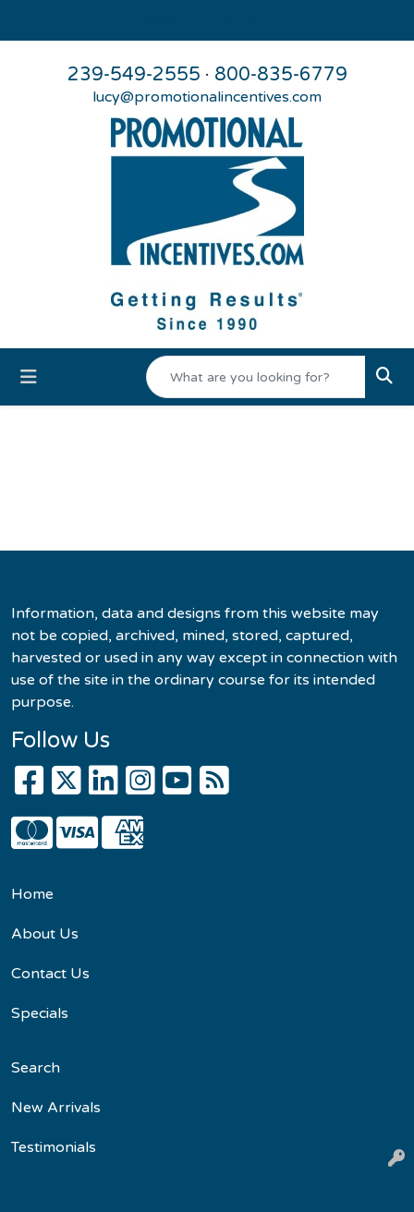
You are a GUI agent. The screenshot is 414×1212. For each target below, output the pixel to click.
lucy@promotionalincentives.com (207, 97)
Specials (39, 1013)
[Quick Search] (256, 377)
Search (35, 1068)
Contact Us (50, 973)
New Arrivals (56, 1107)
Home (32, 894)
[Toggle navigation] (28, 377)
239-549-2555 (134, 75)
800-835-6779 (280, 75)
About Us (45, 934)
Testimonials (53, 1147)
